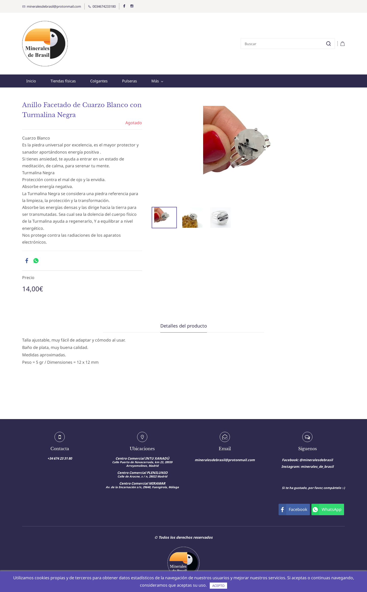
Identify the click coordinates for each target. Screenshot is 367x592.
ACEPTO (218, 585)
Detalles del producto (183, 326)
